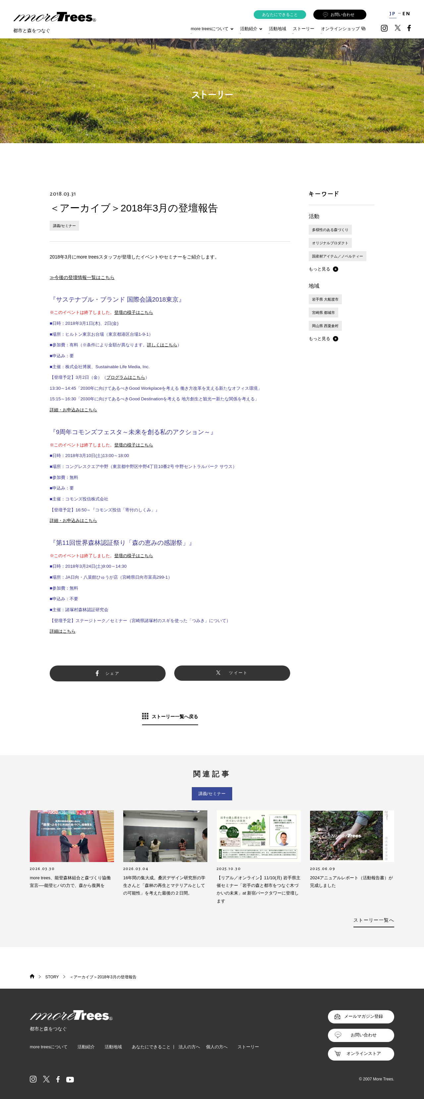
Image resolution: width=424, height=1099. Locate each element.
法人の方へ (189, 1046)
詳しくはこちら (162, 344)
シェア (112, 673)
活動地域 (277, 28)
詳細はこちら (63, 631)
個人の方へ (217, 1046)
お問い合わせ (338, 14)
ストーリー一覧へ (373, 920)
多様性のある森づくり (330, 230)
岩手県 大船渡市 (325, 299)
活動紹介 (86, 1046)
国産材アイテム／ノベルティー (337, 256)
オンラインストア (363, 1053)
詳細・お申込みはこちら (73, 409)
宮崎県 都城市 (323, 313)
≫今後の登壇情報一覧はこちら (82, 277)
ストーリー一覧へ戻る (175, 716)
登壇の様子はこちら (133, 312)
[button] (323, 269)
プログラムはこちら (125, 377)
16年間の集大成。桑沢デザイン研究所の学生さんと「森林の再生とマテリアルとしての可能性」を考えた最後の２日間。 (164, 885)
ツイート (238, 672)
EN (406, 13)
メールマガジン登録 (363, 1016)
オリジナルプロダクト (330, 243)
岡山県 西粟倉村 (325, 326)
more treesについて (212, 28)
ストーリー (303, 28)
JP (392, 13)
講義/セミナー (64, 226)
